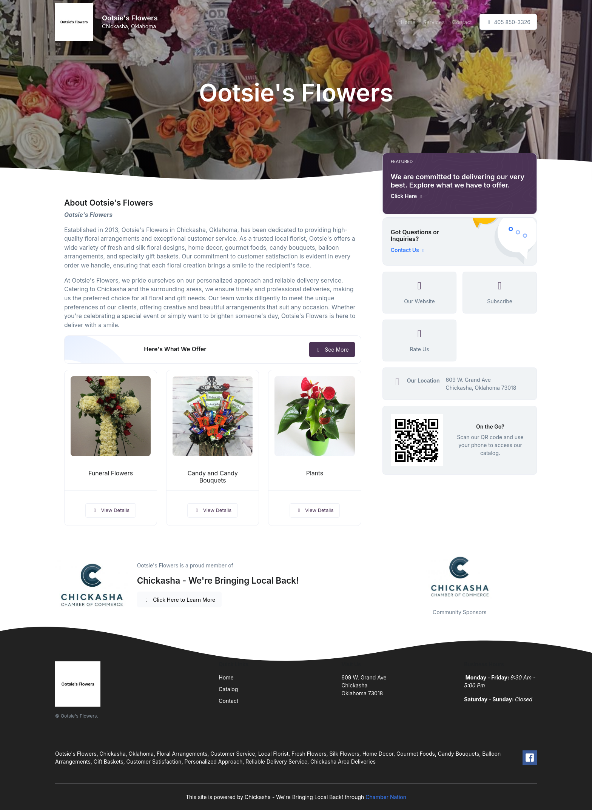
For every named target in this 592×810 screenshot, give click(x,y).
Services (433, 22)
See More (332, 349)
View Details (111, 510)
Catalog (228, 689)
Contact (462, 22)
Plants (314, 473)
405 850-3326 (508, 22)
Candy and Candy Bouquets (213, 477)
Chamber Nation (385, 797)
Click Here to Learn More (179, 599)
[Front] (75, 22)
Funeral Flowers (110, 473)
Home (408, 22)
